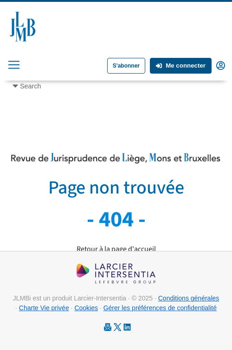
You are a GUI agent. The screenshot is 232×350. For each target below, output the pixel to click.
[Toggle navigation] (14, 65)
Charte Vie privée (44, 308)
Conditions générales (188, 298)
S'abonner (126, 65)
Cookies (86, 308)
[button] (220, 65)
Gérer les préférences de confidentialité (160, 308)
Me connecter (181, 65)
